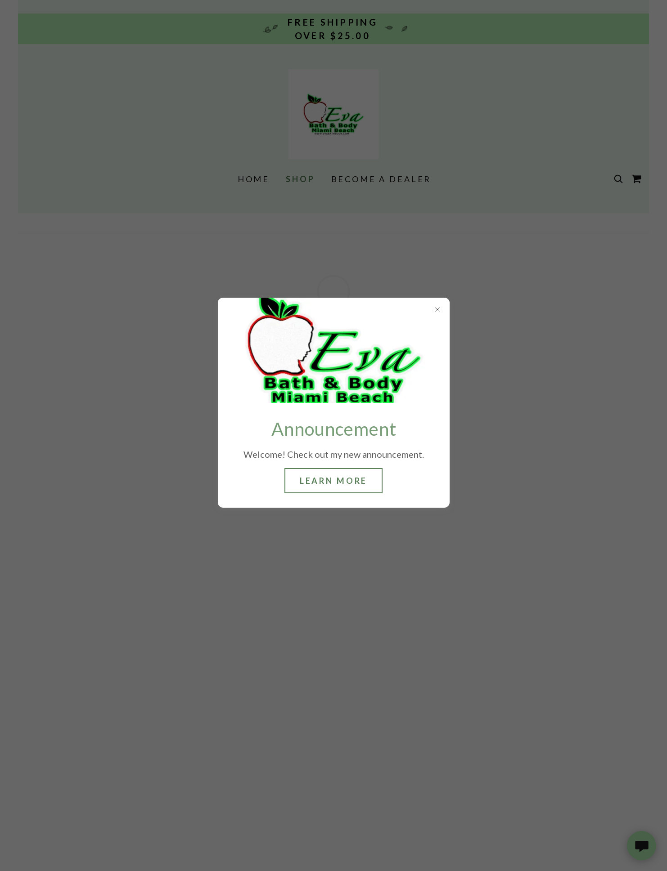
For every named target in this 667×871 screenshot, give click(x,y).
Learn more (334, 481)
